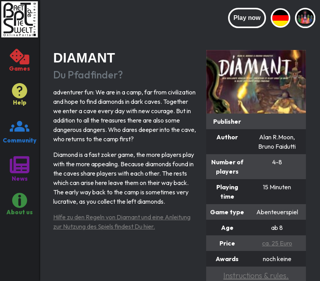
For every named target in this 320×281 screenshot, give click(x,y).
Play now (247, 17)
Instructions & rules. (256, 275)
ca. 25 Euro (277, 243)
